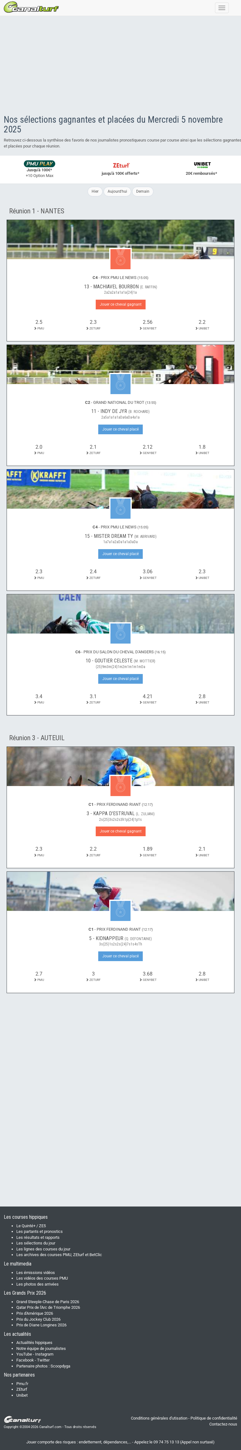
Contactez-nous (223, 1424)
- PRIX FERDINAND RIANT (120, 804)
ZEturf (21, 1389)
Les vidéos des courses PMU (42, 1278)
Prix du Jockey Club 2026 (38, 1319)
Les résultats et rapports (38, 1237)
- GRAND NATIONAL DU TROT (120, 402)
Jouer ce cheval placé (120, 429)
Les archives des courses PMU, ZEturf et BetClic (59, 1254)
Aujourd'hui (117, 191)
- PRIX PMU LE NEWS (120, 277)
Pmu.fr (22, 1383)
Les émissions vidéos (35, 1272)
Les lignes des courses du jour (43, 1249)
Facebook (25, 1360)
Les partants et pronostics (39, 1231)
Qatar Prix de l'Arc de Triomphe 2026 (48, 1307)
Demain (142, 191)
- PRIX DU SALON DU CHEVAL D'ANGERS (120, 652)
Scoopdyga (60, 1366)
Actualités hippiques (34, 1342)
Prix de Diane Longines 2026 (41, 1325)
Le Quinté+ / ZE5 (31, 1225)
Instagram (44, 1354)
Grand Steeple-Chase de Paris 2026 (47, 1301)
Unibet (22, 1395)
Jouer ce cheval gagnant (121, 304)
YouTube (24, 1354)
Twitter (43, 1360)
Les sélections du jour (35, 1243)
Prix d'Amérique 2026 (34, 1313)
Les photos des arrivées (37, 1284)
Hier (95, 191)
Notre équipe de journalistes (41, 1348)
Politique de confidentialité (213, 1418)
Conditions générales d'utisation (159, 1418)
